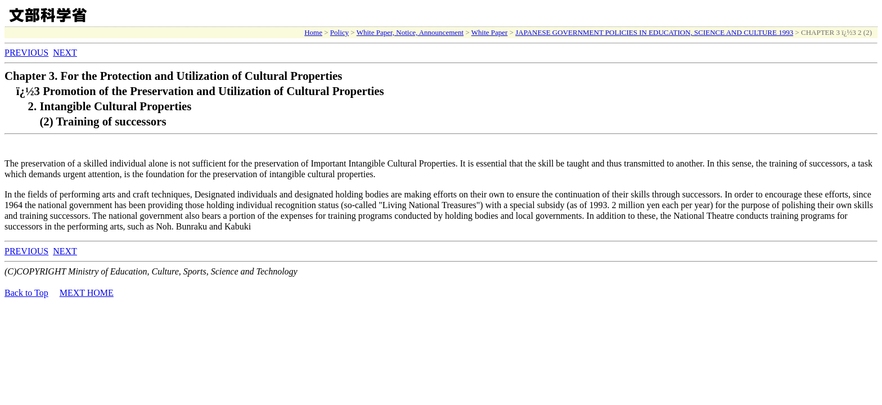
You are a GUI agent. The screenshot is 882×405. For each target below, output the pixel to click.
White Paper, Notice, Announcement (410, 32)
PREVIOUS (26, 52)
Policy (339, 32)
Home (313, 32)
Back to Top (26, 293)
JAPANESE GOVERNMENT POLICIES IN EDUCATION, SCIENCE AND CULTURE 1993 (654, 32)
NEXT (65, 52)
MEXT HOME (87, 293)
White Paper (489, 32)
